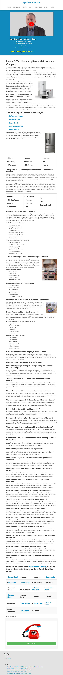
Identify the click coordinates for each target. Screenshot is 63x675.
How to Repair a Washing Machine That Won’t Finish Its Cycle (19, 670)
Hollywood (25, 610)
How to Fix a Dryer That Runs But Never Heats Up (17, 671)
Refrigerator (16, 7)
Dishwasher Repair (16, 126)
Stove (45, 7)
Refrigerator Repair (16, 116)
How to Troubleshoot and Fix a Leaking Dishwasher (17, 668)
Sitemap (9, 658)
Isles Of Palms (48, 603)
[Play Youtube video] (31, 24)
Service (31, 2)
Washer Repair (14, 119)
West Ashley (25, 603)
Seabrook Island (49, 589)
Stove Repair (13, 129)
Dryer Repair (13, 123)
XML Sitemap (6, 656)
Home (9, 7)
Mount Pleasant (35, 589)
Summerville (50, 577)
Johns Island (25, 582)
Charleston (12, 582)
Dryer (31, 7)
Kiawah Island (10, 596)
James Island (13, 577)
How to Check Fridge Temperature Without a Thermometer (19, 673)
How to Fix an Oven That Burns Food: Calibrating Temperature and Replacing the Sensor (25, 666)
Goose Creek (38, 603)
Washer (25, 7)
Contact (52, 7)
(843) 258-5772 (31, 643)
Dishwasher (38, 7)
